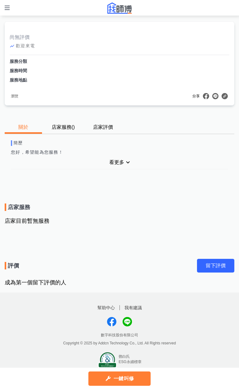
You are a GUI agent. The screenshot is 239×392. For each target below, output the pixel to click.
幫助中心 (106, 307)
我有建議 (133, 307)
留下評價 (216, 265)
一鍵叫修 (124, 378)
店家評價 (103, 127)
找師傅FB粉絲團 (111, 321)
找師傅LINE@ (127, 321)
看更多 (116, 162)
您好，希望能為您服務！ (37, 152)
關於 (23, 127)
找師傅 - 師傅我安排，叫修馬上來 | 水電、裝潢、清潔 (119, 8)
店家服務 (63, 127)
